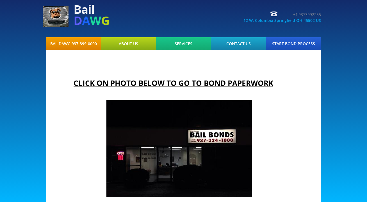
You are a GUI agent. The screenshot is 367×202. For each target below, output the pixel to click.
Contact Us (238, 44)
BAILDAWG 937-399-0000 (73, 44)
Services (183, 44)
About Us (128, 44)
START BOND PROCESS (293, 44)
